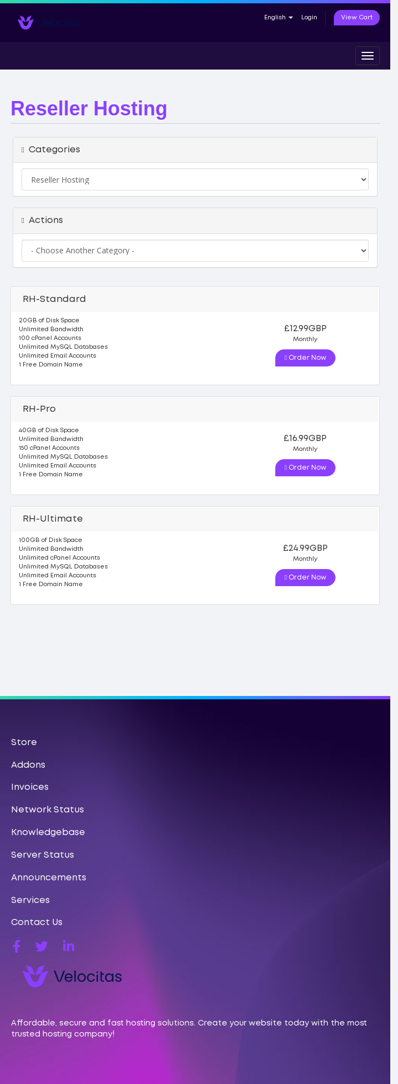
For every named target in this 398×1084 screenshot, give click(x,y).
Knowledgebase (48, 832)
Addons (28, 765)
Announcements (48, 878)
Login (309, 17)
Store (24, 742)
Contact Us (36, 922)
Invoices (30, 787)
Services (30, 900)
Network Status (47, 810)
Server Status (42, 855)
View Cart (357, 17)
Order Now (305, 357)
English (278, 17)
